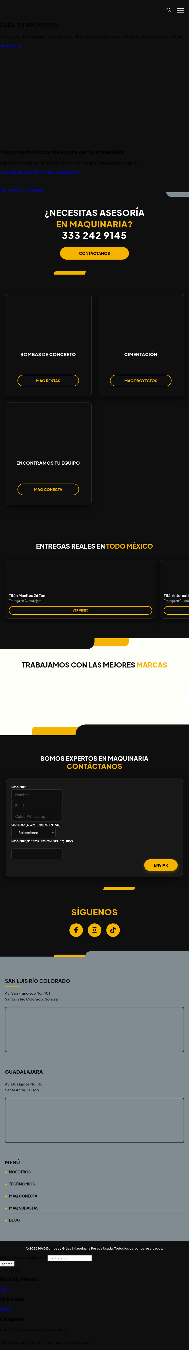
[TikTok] (113, 931)
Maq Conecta (23, 1197)
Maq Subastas (24, 1209)
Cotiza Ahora (14, 45)
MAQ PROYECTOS (140, 381)
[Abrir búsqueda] (168, 10)
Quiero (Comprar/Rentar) (36, 826)
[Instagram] (94, 931)
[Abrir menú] (180, 10)
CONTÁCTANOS (94, 253)
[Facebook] (76, 931)
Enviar (161, 866)
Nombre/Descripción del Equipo (42, 842)
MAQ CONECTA (48, 490)
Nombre (18, 788)
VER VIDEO (80, 611)
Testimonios (22, 1185)
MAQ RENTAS (48, 381)
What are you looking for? (23, 1259)
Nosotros (20, 1173)
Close (5, 1290)
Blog (14, 1221)
